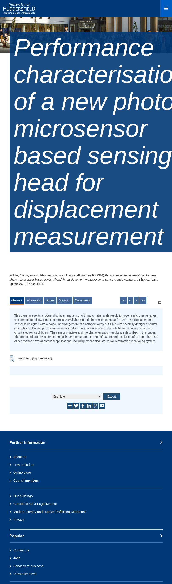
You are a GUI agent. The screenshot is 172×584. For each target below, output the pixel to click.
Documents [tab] (82, 300)
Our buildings (23, 496)
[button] (12, 358)
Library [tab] (50, 300)
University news (24, 573)
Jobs (16, 558)
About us (19, 457)
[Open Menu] (166, 8)
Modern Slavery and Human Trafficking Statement (49, 511)
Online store (22, 472)
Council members (26, 480)
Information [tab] (33, 300)
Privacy (18, 519)
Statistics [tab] (65, 300)
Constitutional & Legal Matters (35, 504)
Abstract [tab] (16, 300)
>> (143, 300)
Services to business (28, 566)
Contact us (21, 550)
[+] (160, 302)
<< (123, 300)
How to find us (23, 464)
